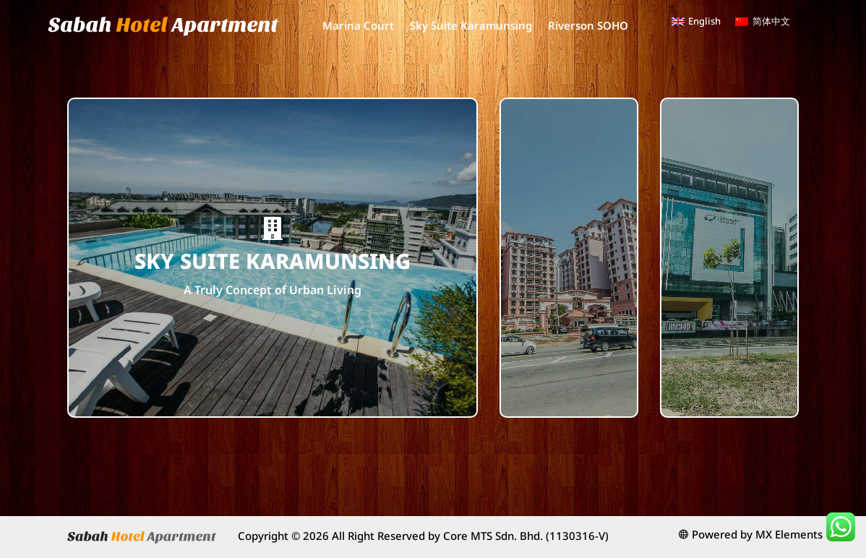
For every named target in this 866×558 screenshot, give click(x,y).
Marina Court (358, 25)
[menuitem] (696, 21)
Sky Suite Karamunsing (471, 25)
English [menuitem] (704, 20)
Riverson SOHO (588, 25)
